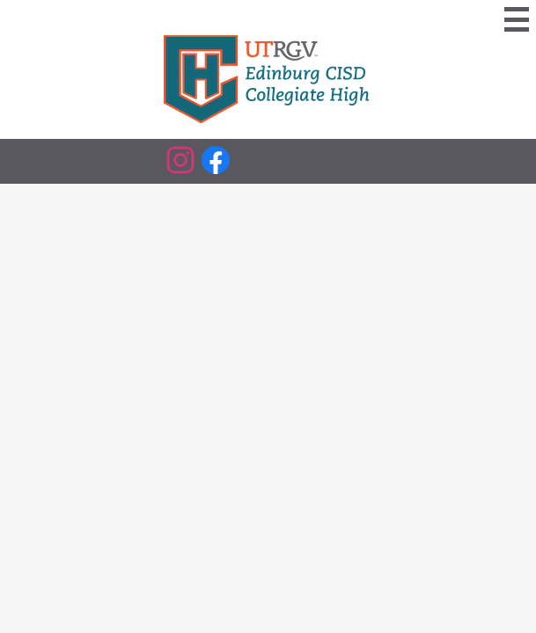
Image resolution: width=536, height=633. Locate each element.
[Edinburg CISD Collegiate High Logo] (268, 80)
